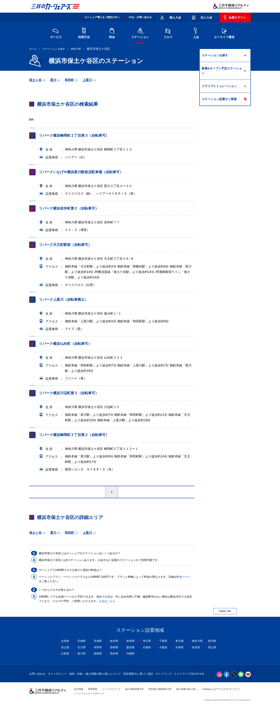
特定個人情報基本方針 (160, 689)
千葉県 (163, 640)
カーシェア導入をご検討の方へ (102, 17)
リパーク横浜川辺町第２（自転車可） (69, 393)
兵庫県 (179, 647)
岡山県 (212, 647)
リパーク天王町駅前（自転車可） (65, 245)
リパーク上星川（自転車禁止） (63, 299)
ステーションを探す (53, 48)
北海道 (65, 640)
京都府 (147, 647)
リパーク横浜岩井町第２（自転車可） (69, 208)
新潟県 (212, 640)
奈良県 (196, 647)
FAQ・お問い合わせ (140, 17)
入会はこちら (107, 601)
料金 (112, 32)
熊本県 (114, 653)
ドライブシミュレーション (219, 86)
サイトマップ (164, 673)
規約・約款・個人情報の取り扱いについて (95, 673)
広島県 (65, 653)
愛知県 (130, 647)
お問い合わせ (37, 673)
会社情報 (78, 689)
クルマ (168, 32)
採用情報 (92, 689)
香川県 (81, 653)
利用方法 (84, 32)
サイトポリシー (57, 673)
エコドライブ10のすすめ (189, 673)
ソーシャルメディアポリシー (89, 693)
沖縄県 (130, 653)
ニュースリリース (111, 689)
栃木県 (114, 640)
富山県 (65, 647)
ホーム (33, 48)
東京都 (179, 640)
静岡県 (114, 647)
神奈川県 (76, 48)
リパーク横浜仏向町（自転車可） (65, 344)
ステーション (140, 32)
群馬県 (130, 640)
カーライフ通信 (224, 32)
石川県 (81, 647)
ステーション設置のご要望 (219, 99)
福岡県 (98, 653)
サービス (56, 32)
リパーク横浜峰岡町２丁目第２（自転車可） (74, 435)
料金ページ (183, 576)
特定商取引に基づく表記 (138, 673)
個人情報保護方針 (134, 689)
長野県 (98, 647)
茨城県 (98, 640)
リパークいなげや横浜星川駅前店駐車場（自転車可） (81, 172)
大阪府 (163, 647)
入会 (196, 32)
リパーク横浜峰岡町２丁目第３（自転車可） (74, 135)
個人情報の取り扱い (186, 689)
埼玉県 (147, 640)
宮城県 (81, 640)
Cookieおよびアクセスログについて (221, 689)
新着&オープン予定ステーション (222, 71)
